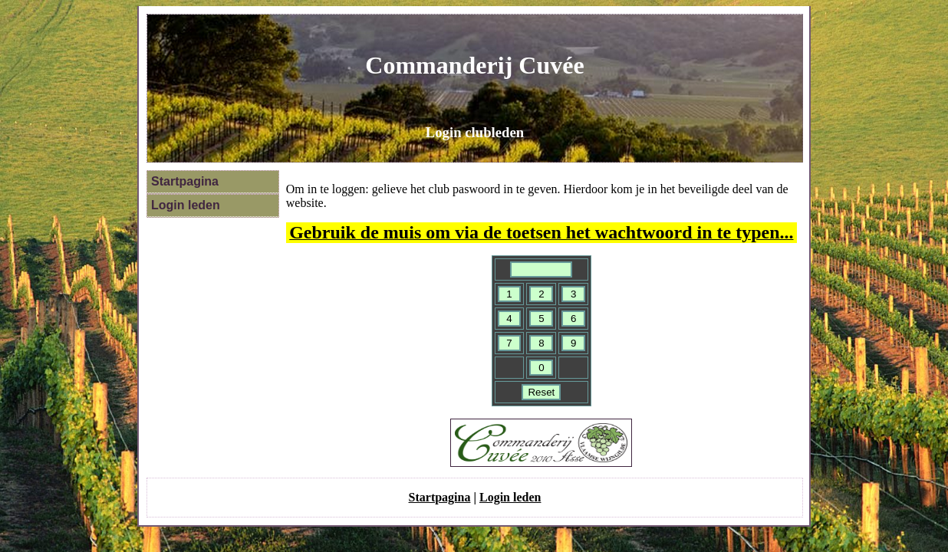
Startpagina (185, 181)
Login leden (185, 205)
